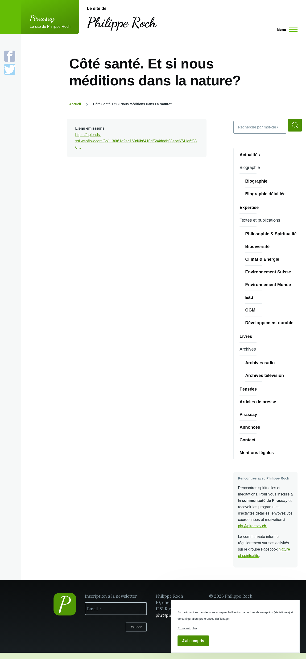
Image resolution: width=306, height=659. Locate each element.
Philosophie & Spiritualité (271, 234)
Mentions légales (257, 452)
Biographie (256, 181)
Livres (246, 336)
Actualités (250, 154)
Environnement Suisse (268, 272)
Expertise (249, 207)
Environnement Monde (268, 284)
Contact (247, 440)
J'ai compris (193, 641)
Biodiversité (257, 246)
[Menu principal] (286, 29)
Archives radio (260, 362)
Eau (249, 297)
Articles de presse (258, 401)
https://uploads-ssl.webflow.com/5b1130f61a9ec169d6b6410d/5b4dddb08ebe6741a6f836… (136, 141)
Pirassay (42, 18)
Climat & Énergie (262, 259)
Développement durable (269, 322)
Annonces (250, 427)
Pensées (248, 389)
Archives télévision (264, 375)
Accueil (75, 104)
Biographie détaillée (265, 194)
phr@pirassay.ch (252, 526)
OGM (250, 310)
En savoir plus (187, 628)
